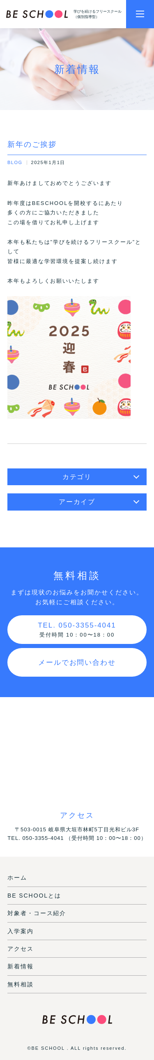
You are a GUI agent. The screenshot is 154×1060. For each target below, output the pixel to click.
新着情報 (20, 966)
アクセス (20, 948)
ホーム (17, 877)
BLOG (15, 162)
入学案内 (20, 931)
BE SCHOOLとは (34, 895)
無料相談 (20, 984)
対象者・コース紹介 (36, 913)
